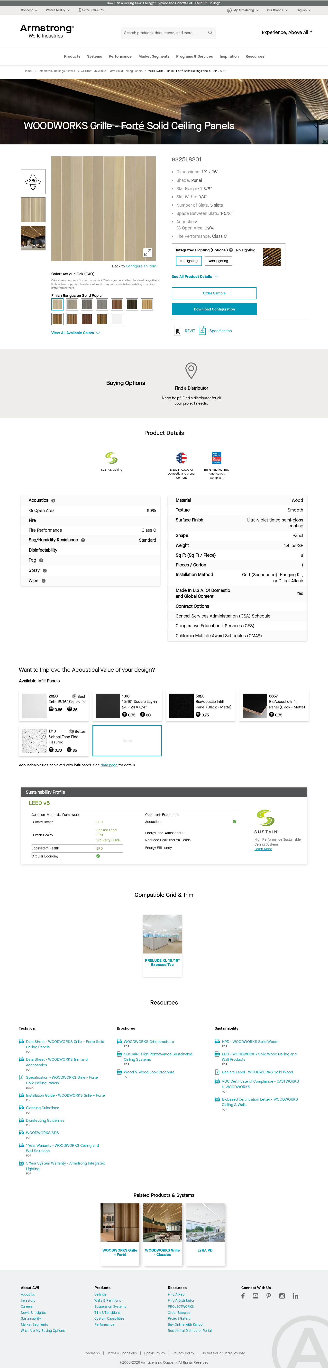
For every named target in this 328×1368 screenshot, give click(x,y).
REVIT (183, 331)
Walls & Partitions (107, 1301)
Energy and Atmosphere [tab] (164, 833)
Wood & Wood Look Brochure (149, 1072)
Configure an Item (141, 266)
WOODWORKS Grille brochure (149, 1042)
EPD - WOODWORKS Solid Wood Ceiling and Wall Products (259, 1057)
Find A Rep (176, 1295)
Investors (28, 1301)
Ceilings (100, 1295)
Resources (255, 56)
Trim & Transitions (107, 1313)
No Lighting (189, 261)
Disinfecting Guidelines (45, 1120)
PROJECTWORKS (181, 1307)
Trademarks (91, 1353)
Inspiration (229, 56)
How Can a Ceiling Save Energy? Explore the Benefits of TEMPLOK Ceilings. (164, 3)
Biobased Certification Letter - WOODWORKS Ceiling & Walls (260, 1102)
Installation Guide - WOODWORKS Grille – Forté (65, 1095)
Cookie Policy (154, 1353)
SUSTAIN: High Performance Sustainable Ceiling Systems (158, 1057)
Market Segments (153, 56)
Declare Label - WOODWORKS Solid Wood (257, 1072)
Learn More (263, 849)
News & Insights (33, 1313)
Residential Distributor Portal (190, 1331)
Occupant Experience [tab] (162, 815)
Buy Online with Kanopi (185, 1325)
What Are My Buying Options (43, 1331)
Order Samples (179, 1313)
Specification (221, 331)
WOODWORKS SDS (42, 1133)
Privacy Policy (183, 1353)
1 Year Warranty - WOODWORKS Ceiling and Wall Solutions (62, 1148)
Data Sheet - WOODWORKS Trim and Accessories (57, 1062)
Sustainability (31, 1319)
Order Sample (214, 293)
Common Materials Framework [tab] (55, 815)
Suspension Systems (110, 1307)
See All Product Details (195, 276)
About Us (28, 1295)
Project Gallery (179, 1319)
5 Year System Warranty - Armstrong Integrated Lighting (65, 1166)
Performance (120, 56)
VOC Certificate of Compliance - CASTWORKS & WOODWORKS (260, 1084)
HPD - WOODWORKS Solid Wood (249, 1042)
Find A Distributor (181, 1301)
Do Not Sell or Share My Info (223, 1353)
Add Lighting (218, 261)
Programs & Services (194, 56)
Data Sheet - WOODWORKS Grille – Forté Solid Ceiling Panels (65, 1045)
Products (72, 56)
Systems (94, 56)
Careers (27, 1307)
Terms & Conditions (122, 1353)
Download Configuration (214, 309)
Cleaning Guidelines (42, 1108)
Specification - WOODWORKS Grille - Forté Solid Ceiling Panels (62, 1080)
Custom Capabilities (109, 1319)
